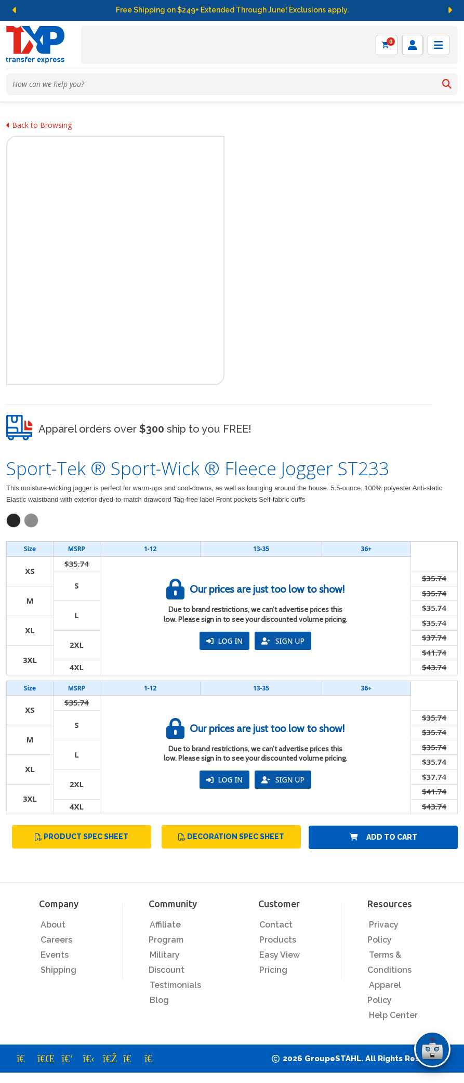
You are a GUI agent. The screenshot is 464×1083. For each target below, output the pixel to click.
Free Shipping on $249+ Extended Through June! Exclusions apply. (232, 10)
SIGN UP (282, 641)
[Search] (447, 84)
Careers (56, 940)
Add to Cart (383, 837)
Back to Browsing (39, 125)
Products (277, 940)
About (53, 925)
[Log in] (412, 45)
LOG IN (224, 641)
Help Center (393, 1015)
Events (55, 955)
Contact (276, 925)
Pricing (273, 970)
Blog (159, 1000)
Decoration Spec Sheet (231, 836)
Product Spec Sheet (81, 836)
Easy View (279, 955)
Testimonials (175, 985)
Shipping (58, 970)
